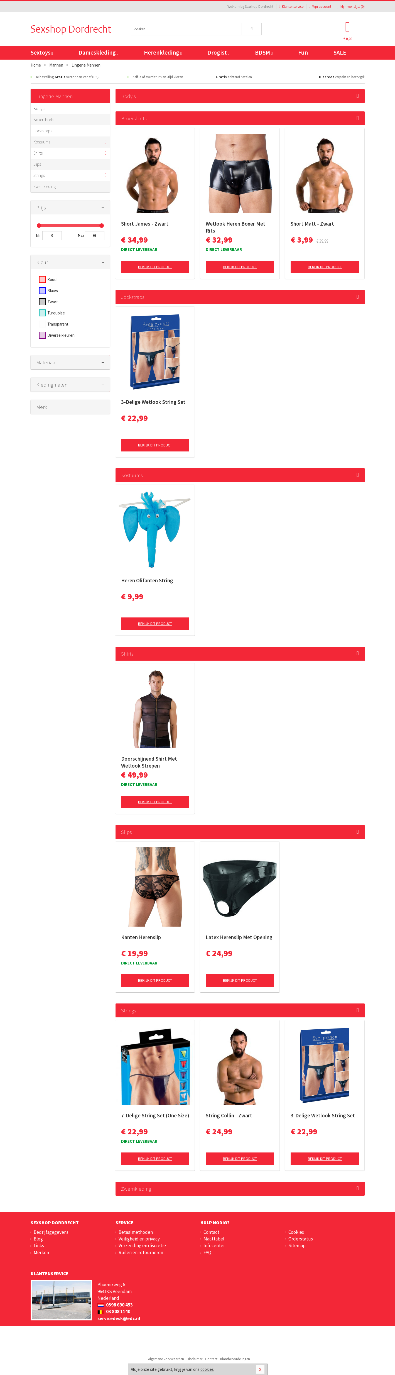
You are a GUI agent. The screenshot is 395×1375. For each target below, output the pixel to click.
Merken (41, 1252)
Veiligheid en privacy (139, 1239)
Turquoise (56, 313)
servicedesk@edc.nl (118, 1318)
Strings (39, 175)
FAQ (207, 1252)
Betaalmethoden (136, 1232)
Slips (37, 164)
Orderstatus (300, 1239)
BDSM (264, 52)
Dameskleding (98, 52)
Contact (211, 1232)
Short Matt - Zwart (312, 223)
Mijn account (320, 6)
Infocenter (214, 1245)
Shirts (38, 153)
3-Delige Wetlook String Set (153, 402)
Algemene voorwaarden (166, 1359)
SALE (339, 52)
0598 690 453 (115, 1305)
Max (81, 235)
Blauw (52, 290)
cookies (207, 1369)
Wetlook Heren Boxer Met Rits (235, 227)
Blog (38, 1239)
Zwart (52, 301)
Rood (52, 279)
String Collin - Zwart (229, 1115)
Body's (39, 108)
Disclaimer (194, 1359)
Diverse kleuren (61, 335)
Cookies (296, 1232)
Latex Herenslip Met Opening (239, 937)
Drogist (218, 52)
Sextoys (42, 52)
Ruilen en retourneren (141, 1252)
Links (39, 1245)
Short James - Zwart (144, 223)
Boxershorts (43, 119)
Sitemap (297, 1245)
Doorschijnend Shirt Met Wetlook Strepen (149, 762)
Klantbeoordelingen (235, 1359)
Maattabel (213, 1239)
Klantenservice (291, 6)
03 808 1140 (113, 1311)
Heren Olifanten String (147, 580)
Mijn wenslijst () (351, 6)
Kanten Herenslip (141, 937)
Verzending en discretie (142, 1245)
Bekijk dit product (155, 266)
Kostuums (41, 142)
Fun (303, 52)
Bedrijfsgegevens (51, 1232)
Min (38, 235)
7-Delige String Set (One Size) (155, 1115)
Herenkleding (163, 52)
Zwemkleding (44, 186)
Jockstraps (42, 130)
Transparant (57, 324)
